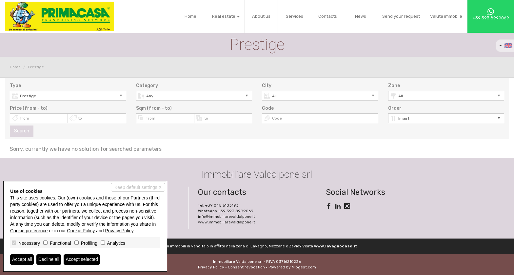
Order (395, 108)
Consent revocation (246, 267)
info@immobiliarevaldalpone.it (226, 216)
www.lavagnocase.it (335, 246)
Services (294, 16)
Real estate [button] (226, 16)
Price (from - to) (29, 108)
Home (190, 16)
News (360, 16)
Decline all (49, 259)
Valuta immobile (446, 16)
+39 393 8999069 (490, 14)
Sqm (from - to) (154, 108)
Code (268, 108)
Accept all (22, 259)
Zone (394, 85)
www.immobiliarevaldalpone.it (226, 222)
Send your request (401, 16)
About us (261, 16)
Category (147, 85)
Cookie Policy (81, 230)
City (266, 85)
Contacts (327, 16)
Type (15, 85)
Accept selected (82, 259)
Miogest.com (304, 267)
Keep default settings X (138, 187)
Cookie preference (29, 230)
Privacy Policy (211, 267)
